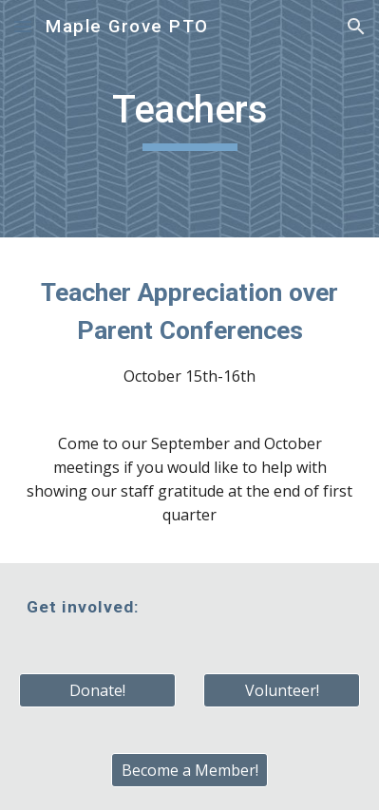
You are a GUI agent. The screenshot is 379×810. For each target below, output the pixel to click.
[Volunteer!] (281, 690)
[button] (23, 26)
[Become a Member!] (189, 770)
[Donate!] (97, 690)
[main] (190, 119)
